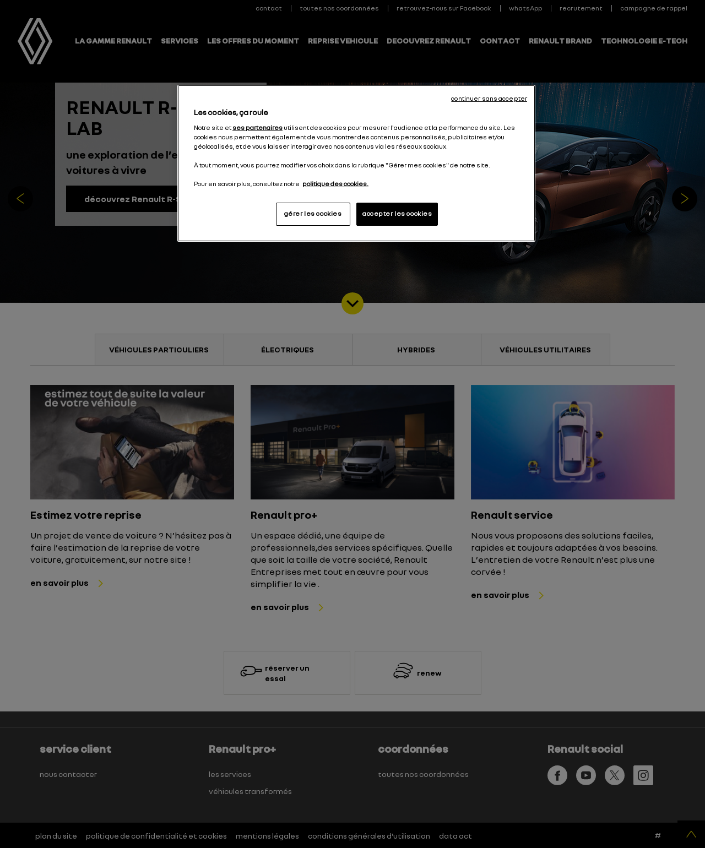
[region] (356, 163)
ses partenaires (257, 128)
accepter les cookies (397, 214)
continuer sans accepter (489, 98)
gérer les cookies (313, 214)
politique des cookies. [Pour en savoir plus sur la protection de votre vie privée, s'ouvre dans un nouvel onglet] (335, 184)
